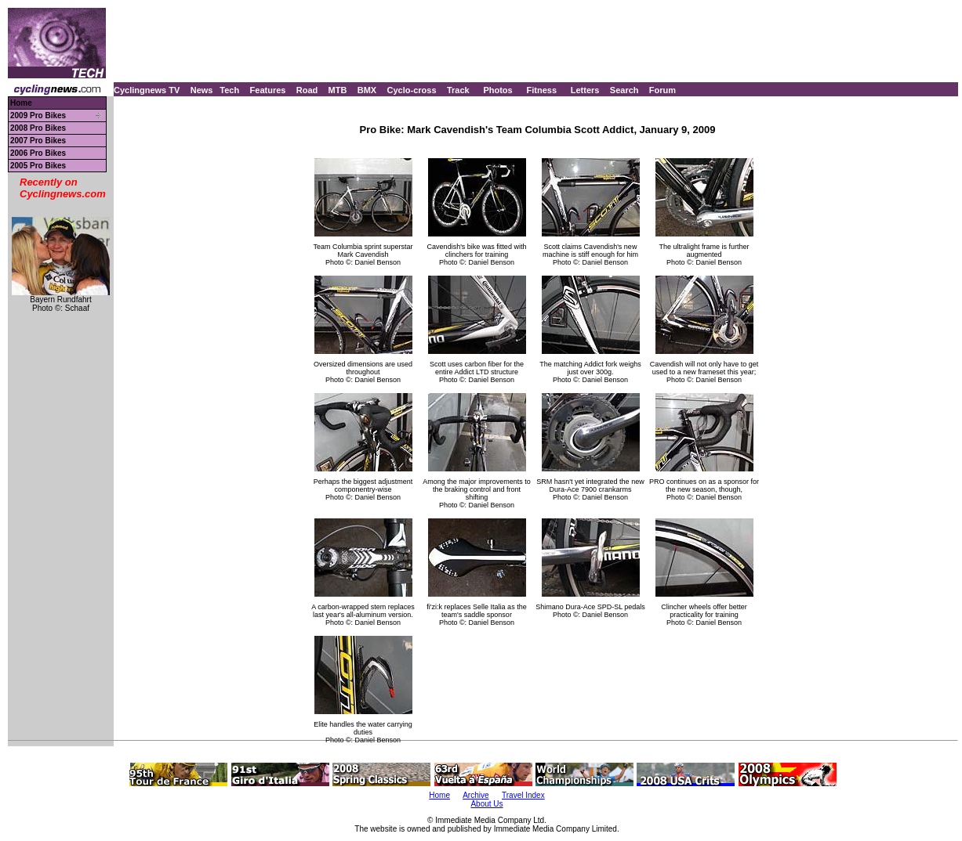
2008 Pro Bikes (38, 128)
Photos (497, 90)
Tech (229, 90)
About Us (486, 803)
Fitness (541, 90)
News (202, 90)
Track (458, 90)
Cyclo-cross (412, 90)
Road (307, 90)
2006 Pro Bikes (38, 153)
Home (21, 103)
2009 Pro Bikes (38, 115)
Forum (662, 90)
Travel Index (523, 795)
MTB (338, 90)
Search (624, 90)
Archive (475, 795)
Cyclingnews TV (147, 90)
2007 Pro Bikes (38, 140)
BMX (367, 90)
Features (268, 90)
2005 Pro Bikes (38, 165)
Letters (585, 90)
